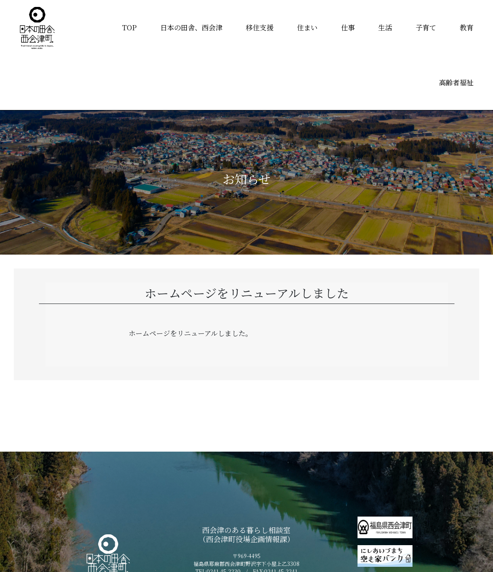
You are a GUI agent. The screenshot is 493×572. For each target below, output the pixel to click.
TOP (129, 27)
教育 (467, 27)
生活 (385, 27)
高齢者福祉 (456, 82)
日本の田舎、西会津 (191, 27)
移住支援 (260, 27)
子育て (426, 27)
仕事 (348, 27)
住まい (307, 27)
